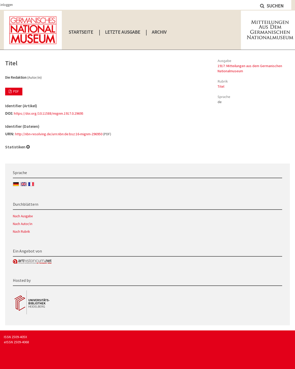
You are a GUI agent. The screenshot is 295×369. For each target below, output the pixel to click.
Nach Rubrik (21, 231)
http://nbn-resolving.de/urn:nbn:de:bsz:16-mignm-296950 (58, 134)
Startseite (81, 32)
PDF (15, 91)
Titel (221, 86)
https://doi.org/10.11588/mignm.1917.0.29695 (48, 113)
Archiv (159, 32)
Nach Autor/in (22, 224)
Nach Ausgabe (23, 216)
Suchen (274, 6)
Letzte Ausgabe (122, 32)
